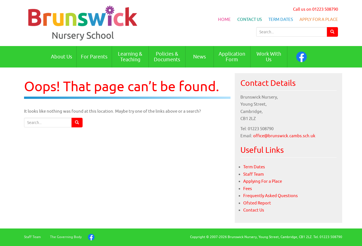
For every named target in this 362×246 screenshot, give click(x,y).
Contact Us (249, 19)
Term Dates (280, 19)
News (199, 57)
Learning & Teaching (130, 56)
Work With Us (269, 56)
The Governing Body (66, 237)
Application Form (232, 56)
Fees (247, 188)
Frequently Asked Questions (270, 195)
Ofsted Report (257, 203)
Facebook (301, 57)
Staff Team (253, 174)
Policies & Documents (167, 56)
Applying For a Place (262, 181)
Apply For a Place (318, 19)
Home (224, 19)
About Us (61, 57)
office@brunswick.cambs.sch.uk (284, 135)
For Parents (94, 57)
